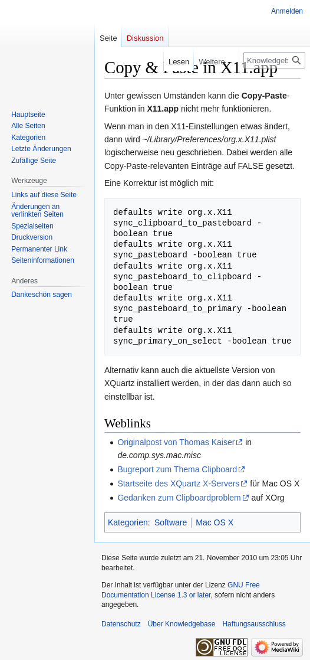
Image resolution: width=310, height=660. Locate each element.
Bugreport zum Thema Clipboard (177, 469)
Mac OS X (214, 522)
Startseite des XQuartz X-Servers (178, 483)
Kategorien (128, 522)
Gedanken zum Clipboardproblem (178, 497)
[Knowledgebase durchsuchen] (274, 60)
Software (170, 522)
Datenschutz (121, 624)
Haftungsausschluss (253, 624)
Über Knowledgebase (182, 624)
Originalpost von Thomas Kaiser (176, 442)
